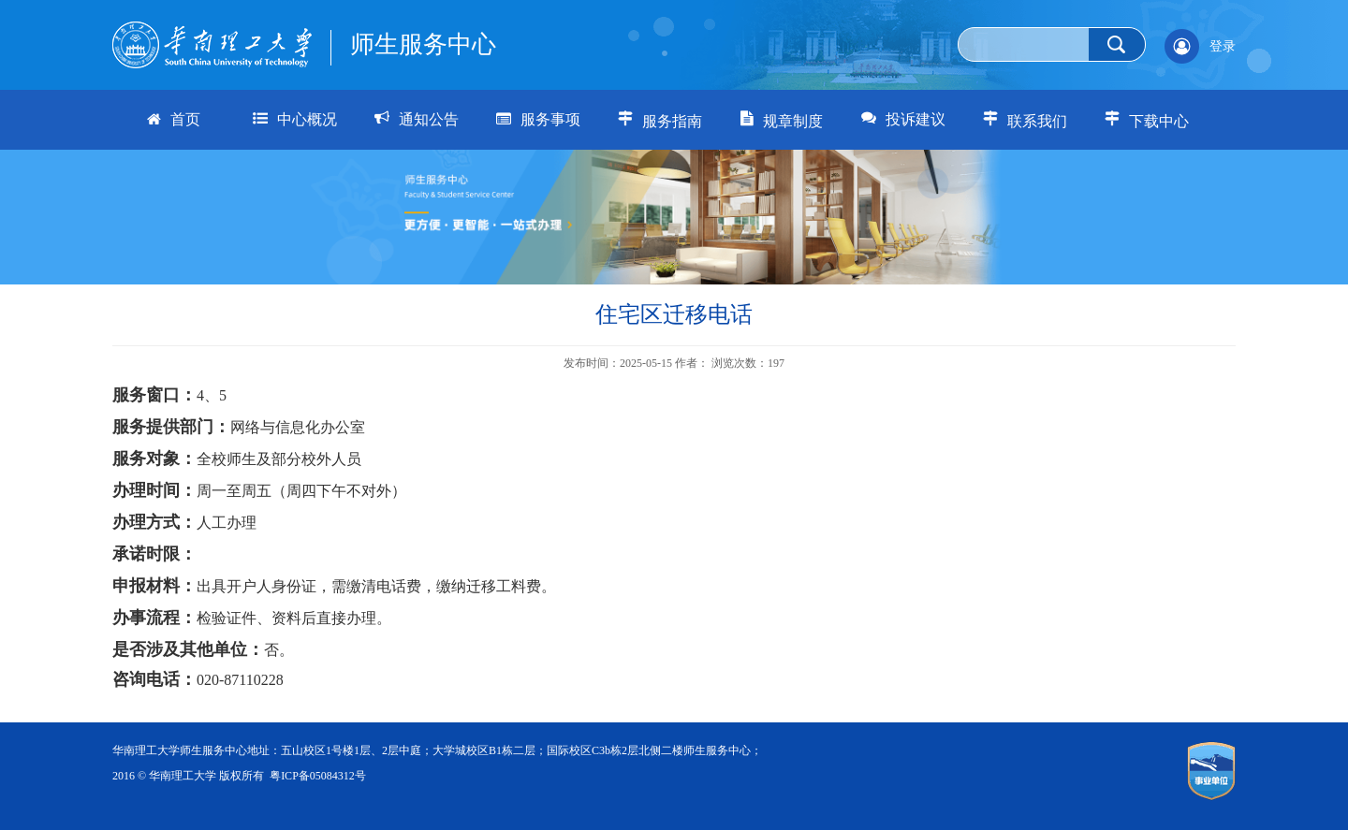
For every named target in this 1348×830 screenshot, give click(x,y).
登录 (1222, 46)
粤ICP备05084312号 (318, 775)
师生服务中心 (423, 44)
